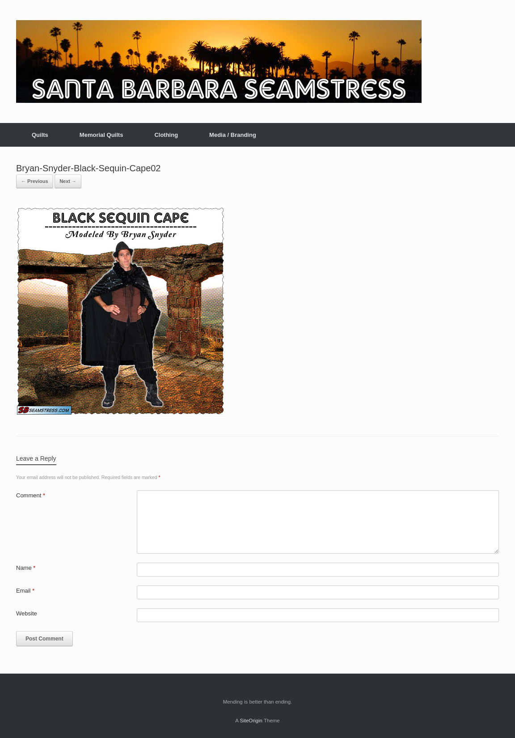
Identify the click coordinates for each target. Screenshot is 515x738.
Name (25, 567)
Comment (30, 495)
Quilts (40, 134)
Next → (67, 181)
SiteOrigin (251, 720)
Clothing (166, 134)
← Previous (34, 181)
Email (25, 590)
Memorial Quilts (101, 134)
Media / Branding (232, 134)
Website (26, 613)
